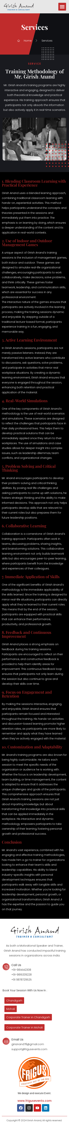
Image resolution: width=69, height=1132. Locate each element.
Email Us (17, 1039)
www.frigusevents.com (34, 1101)
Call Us (16, 965)
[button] (62, 7)
